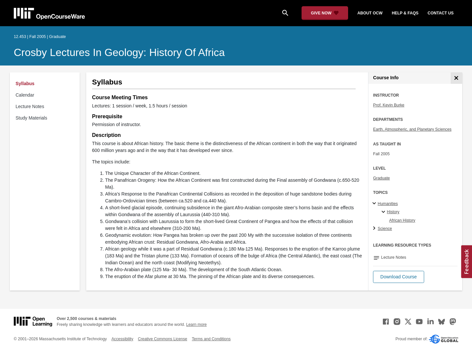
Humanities (388, 203)
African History (402, 220)
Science (385, 228)
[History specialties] (384, 212)
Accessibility (122, 339)
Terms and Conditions (211, 339)
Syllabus (25, 83)
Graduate (381, 178)
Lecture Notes (30, 106)
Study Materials (31, 118)
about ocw (370, 13)
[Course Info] (456, 78)
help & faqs (405, 13)
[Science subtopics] (375, 228)
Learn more (196, 324)
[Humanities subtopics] (375, 203)
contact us (441, 13)
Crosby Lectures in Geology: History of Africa (119, 52)
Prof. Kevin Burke (388, 105)
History (393, 212)
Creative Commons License (162, 339)
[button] (398, 277)
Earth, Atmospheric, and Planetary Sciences (412, 129)
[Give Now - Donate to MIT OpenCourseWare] (325, 13)
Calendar (25, 95)
